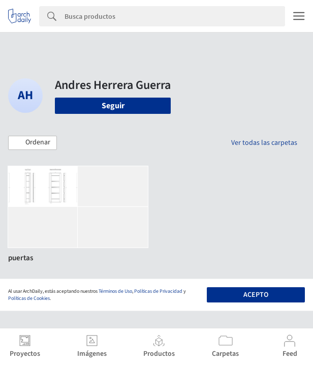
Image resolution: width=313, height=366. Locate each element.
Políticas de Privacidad (158, 291)
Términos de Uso (115, 291)
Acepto (255, 295)
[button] (32, 143)
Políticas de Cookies (29, 298)
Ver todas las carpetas (264, 143)
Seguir (113, 105)
